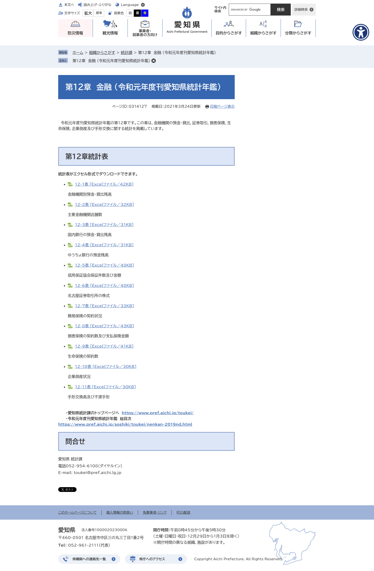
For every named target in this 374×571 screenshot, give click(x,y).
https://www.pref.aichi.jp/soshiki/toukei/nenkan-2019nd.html (125, 424)
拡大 (88, 13)
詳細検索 (301, 9)
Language (130, 4)
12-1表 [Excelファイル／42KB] (104, 184)
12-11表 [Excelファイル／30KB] (105, 387)
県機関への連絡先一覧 (89, 559)
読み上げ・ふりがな (97, 4)
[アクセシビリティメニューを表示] (361, 32)
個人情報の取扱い (119, 512)
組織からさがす (102, 52)
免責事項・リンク (155, 512)
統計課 (126, 52)
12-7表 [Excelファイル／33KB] (104, 306)
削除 (153, 61)
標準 (99, 13)
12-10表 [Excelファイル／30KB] (105, 366)
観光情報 (110, 33)
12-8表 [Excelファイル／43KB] (104, 326)
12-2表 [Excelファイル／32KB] (104, 204)
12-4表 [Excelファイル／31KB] (104, 245)
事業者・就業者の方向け (145, 33)
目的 (229, 33)
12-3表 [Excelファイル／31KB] (104, 224)
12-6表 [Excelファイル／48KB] (104, 285)
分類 (298, 33)
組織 (263, 33)
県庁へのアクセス (152, 559)
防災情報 (75, 33)
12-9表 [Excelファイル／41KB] (104, 346)
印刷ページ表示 (222, 106)
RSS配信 (184, 512)
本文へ (69, 4)
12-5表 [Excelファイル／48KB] (104, 265)
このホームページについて (77, 512)
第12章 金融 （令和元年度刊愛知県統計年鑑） (111, 61)
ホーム (78, 52)
